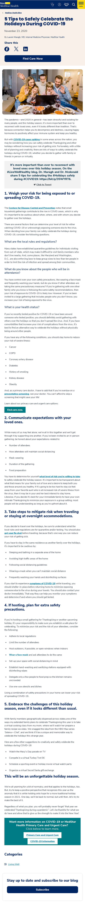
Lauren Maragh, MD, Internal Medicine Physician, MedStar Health (36, 37)
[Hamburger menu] (81, 4)
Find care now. (15, 409)
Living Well (13, 864)
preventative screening (16, 393)
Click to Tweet (43, 184)
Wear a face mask (18, 654)
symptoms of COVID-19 (42, 583)
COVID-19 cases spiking (26, 139)
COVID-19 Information (42, 841)
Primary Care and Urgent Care (42, 835)
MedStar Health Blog (13, 13)
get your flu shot (13, 533)
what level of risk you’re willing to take (59, 476)
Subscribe (42, 890)
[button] (52, 4)
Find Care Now (33, 59)
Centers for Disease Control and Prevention (32, 208)
